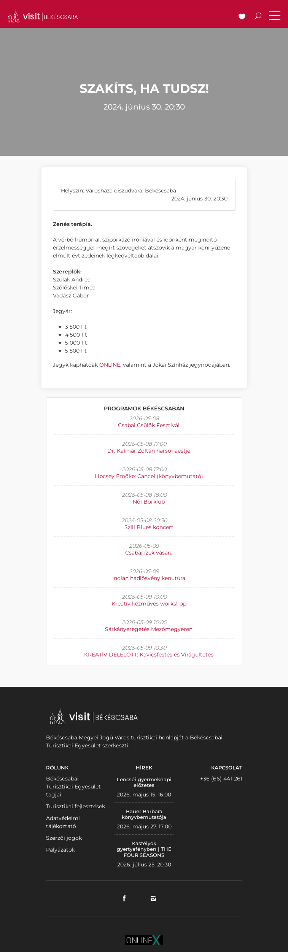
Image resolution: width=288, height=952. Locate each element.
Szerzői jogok (64, 837)
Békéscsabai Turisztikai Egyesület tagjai (73, 786)
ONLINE (109, 364)
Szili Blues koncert (148, 527)
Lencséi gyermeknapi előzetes (144, 782)
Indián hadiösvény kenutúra (148, 578)
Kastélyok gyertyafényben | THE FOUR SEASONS (144, 849)
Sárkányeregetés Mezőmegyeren (149, 629)
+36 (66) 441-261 (221, 778)
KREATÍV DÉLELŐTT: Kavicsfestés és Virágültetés (148, 654)
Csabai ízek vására (149, 552)
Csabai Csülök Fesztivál (149, 425)
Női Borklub (149, 501)
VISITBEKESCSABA (43, 16)
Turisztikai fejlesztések (75, 806)
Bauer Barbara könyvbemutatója (144, 814)
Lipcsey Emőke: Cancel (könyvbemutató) (149, 476)
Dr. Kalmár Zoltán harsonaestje (148, 450)
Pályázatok (60, 849)
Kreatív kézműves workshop (148, 603)
